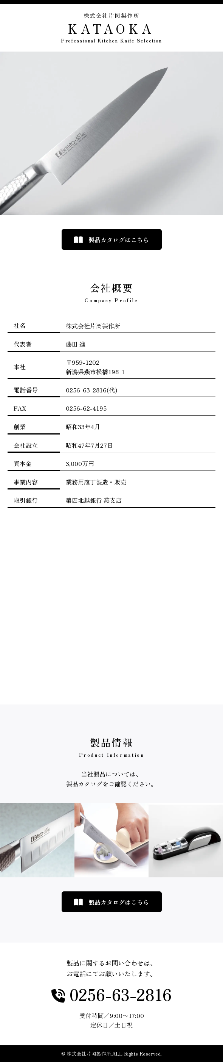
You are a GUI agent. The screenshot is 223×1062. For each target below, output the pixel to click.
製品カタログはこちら (118, 239)
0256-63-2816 (118, 995)
